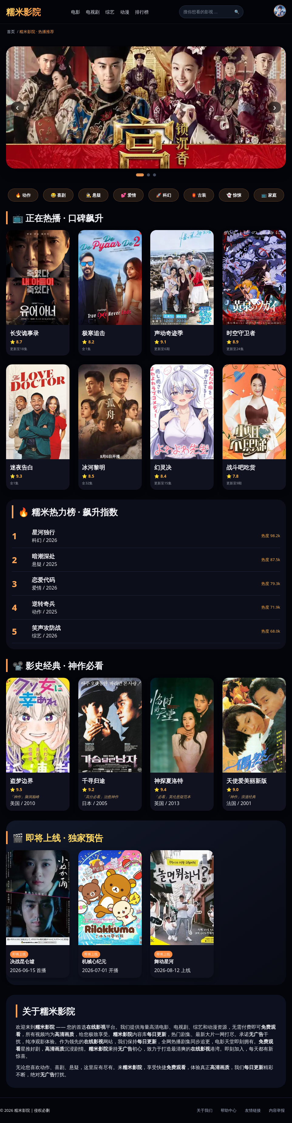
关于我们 (204, 1110)
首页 (11, 31)
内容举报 (277, 1110)
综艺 (109, 12)
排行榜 (142, 12)
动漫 (124, 12)
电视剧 (93, 12)
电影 (75, 12)
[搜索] (207, 12)
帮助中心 (228, 1110)
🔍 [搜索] (236, 12)
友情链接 (253, 1110)
